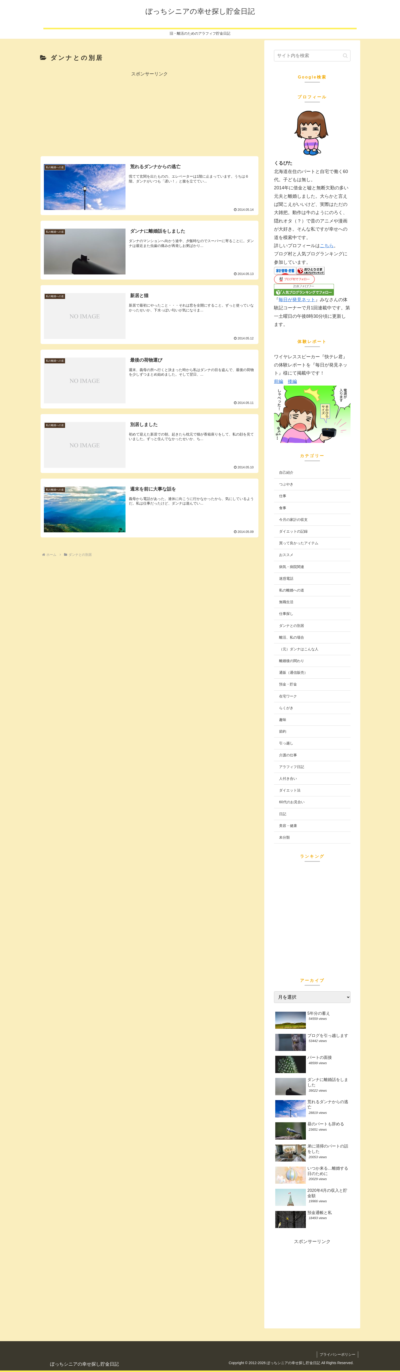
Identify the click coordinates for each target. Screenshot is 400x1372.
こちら (327, 245)
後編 (292, 381)
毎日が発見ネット (297, 299)
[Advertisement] (149, 113)
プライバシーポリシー (337, 1354)
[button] (345, 56)
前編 (278, 381)
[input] (312, 55)
